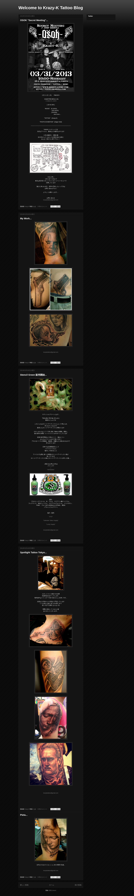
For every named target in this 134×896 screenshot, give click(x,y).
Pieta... (24, 815)
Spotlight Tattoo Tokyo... (33, 552)
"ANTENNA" (48, 448)
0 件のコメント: (43, 206)
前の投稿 (78, 885)
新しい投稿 (24, 885)
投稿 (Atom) (52, 890)
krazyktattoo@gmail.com (50, 200)
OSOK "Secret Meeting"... (34, 20)
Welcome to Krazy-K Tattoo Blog (50, 7)
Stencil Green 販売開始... (33, 375)
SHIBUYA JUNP (51, 101)
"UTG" (45, 431)
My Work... (26, 218)
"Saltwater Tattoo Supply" (50, 520)
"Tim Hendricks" (49, 433)
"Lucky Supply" (50, 524)
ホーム (51, 885)
